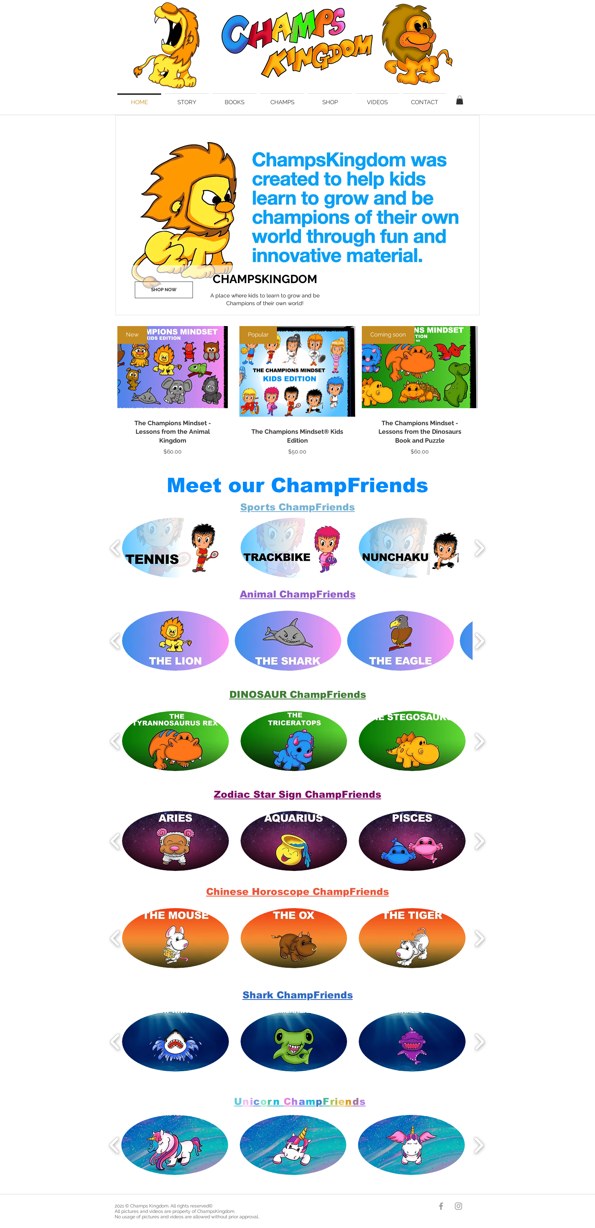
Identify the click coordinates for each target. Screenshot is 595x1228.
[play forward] (479, 548)
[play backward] (115, 548)
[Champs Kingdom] (441, 1206)
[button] (459, 100)
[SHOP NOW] (164, 290)
